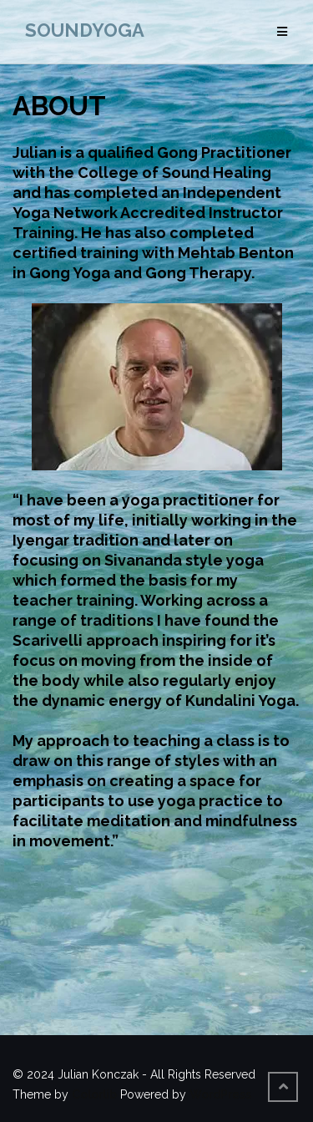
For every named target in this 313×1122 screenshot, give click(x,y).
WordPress (220, 1094)
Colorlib (94, 1094)
